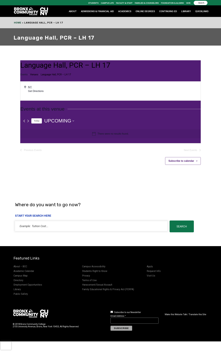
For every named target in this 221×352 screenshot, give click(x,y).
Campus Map (21, 275)
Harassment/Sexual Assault (97, 284)
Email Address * (118, 316)
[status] (91, 226)
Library (17, 289)
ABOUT (73, 11)
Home (17, 22)
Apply (150, 266)
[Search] (200, 3)
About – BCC (20, 266)
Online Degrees (145, 11)
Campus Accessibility (93, 266)
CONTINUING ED (168, 11)
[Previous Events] (24, 121)
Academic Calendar (24, 271)
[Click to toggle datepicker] (59, 120)
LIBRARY (186, 11)
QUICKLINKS (201, 11)
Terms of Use (89, 280)
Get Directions (36, 91)
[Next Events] (28, 121)
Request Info (154, 271)
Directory (18, 280)
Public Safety (21, 293)
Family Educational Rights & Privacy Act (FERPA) (108, 289)
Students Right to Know (94, 271)
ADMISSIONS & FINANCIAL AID (97, 11)
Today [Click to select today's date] (36, 121)
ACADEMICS (124, 11)
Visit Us (151, 275)
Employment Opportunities (28, 284)
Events (24, 74)
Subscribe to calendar (181, 161)
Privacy (86, 275)
